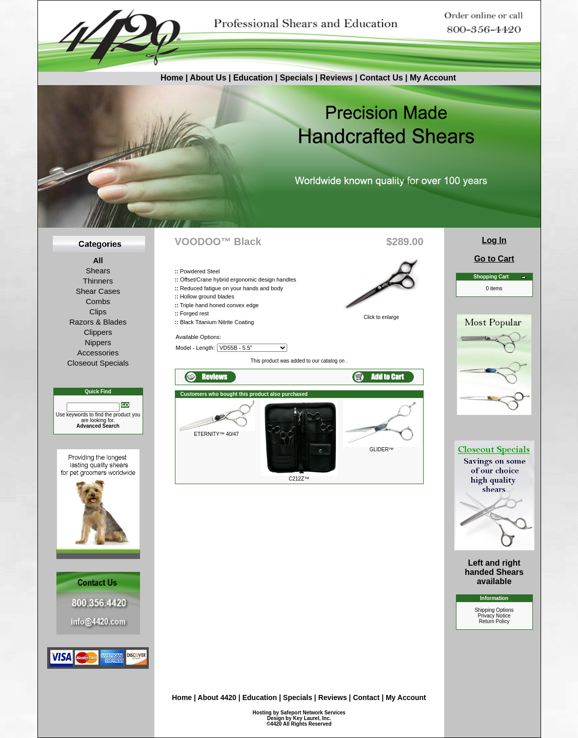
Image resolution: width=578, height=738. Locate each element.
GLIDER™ (381, 449)
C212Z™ (299, 479)
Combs (98, 301)
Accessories (98, 352)
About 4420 (216, 697)
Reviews (336, 77)
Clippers (98, 332)
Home (152, 77)
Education (253, 77)
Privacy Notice (494, 616)
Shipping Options (493, 610)
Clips (97, 311)
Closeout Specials (98, 362)
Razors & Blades (98, 321)
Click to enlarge (381, 314)
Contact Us (381, 77)
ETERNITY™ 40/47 (216, 434)
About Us (209, 77)
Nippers (98, 342)
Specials (296, 77)
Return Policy (494, 621)
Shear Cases (98, 291)
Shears (98, 270)
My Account (433, 77)
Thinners (98, 280)
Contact (367, 697)
